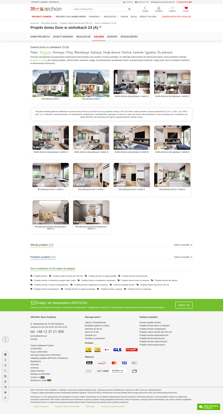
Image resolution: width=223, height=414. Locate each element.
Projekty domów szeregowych (153, 329)
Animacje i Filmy (63, 52)
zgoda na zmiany (39, 60)
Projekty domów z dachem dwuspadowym (51, 285)
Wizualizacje (81, 52)
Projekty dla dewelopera (71, 16)
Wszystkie (45, 52)
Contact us (37, 377)
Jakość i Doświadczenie (95, 322)
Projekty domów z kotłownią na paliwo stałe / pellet (55, 280)
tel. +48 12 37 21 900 (47, 331)
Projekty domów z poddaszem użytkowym (98, 280)
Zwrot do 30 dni (92, 332)
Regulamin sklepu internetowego (67, 406)
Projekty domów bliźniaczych (152, 338)
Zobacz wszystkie (183, 245)
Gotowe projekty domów (150, 322)
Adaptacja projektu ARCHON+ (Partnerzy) (49, 358)
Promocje (34, 364)
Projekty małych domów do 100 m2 (154, 285)
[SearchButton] (129, 9)
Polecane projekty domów (124, 285)
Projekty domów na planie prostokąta (80, 289)
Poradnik (95, 16)
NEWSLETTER (142, 2)
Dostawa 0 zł (90, 335)
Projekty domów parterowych (152, 345)
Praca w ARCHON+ (39, 352)
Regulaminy (35, 361)
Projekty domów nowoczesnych (135, 276)
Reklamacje (90, 406)
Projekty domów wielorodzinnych (154, 335)
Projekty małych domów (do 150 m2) (68, 276)
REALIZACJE (111, 16)
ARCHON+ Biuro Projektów (43, 317)
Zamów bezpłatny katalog (176, 16)
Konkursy (34, 368)
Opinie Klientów (37, 371)
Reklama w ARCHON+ (40, 374)
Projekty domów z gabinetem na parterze (91, 285)
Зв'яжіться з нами (40, 380)
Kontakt (33, 339)
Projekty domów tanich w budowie (135, 280)
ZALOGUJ (128, 2)
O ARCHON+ (36, 348)
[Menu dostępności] (5, 339)
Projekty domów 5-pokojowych (46, 289)
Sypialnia (150, 52)
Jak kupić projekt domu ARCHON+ (45, 355)
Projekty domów (42, 16)
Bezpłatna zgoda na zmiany (97, 325)
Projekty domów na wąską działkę (102, 276)
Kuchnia (127, 52)
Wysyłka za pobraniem (95, 338)
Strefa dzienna (111, 52)
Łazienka (138, 52)
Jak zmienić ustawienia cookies (113, 406)
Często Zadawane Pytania (42, 345)
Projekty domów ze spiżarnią (139, 289)
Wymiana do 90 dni (93, 329)
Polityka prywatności (41, 406)
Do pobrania (164, 52)
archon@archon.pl (38, 336)
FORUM (124, 16)
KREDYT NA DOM (148, 16)
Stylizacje (96, 52)
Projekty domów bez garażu (166, 280)
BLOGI (134, 16)
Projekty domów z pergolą (111, 289)
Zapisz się (184, 305)
